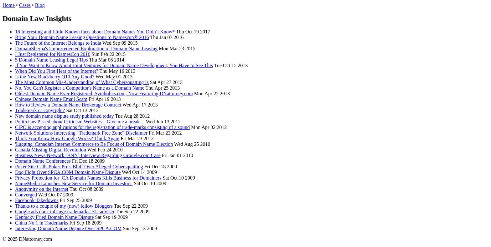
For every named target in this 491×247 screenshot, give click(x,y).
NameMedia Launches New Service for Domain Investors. (73, 183)
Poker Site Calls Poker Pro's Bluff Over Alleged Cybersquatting (79, 166)
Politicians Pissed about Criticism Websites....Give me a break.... (80, 121)
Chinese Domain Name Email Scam (51, 99)
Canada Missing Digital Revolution (50, 149)
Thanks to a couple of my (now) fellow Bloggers (64, 206)
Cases (25, 5)
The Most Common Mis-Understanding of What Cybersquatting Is (82, 82)
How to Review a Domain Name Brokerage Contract (68, 104)
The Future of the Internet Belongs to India (58, 43)
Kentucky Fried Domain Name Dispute (54, 217)
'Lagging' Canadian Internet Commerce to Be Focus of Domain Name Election (94, 144)
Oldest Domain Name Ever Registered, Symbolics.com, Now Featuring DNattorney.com (104, 93)
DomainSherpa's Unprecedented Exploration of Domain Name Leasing (86, 48)
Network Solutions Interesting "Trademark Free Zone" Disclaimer (81, 133)
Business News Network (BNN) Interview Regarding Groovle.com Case (88, 155)
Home (9, 5)
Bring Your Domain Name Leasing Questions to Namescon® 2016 (82, 37)
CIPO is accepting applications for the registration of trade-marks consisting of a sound (102, 127)
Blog (40, 5)
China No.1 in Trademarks (41, 222)
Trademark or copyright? (40, 110)
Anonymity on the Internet (41, 189)
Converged (26, 194)
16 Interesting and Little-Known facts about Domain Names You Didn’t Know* (95, 31)
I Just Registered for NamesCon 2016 (52, 54)
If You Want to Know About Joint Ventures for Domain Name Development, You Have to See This (114, 65)
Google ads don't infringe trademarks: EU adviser (64, 211)
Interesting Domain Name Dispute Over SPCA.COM (68, 228)
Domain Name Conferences (43, 161)
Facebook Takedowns (37, 200)
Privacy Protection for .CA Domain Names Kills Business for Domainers (88, 177)
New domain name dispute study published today (64, 116)
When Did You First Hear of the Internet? (56, 71)
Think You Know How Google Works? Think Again (67, 138)
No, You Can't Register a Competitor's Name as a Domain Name (79, 88)
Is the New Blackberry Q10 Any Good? (54, 76)
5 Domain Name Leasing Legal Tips (51, 59)
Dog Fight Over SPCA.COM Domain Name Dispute (68, 172)
